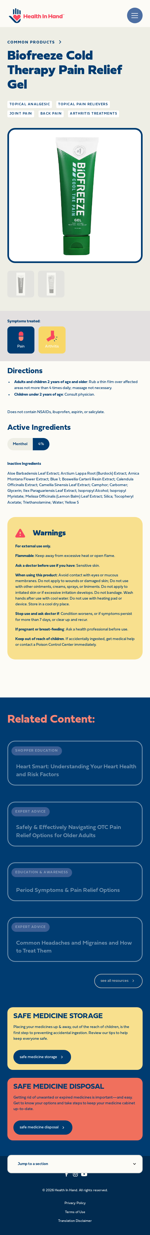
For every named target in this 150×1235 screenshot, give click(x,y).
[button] (74, 1164)
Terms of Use (75, 1212)
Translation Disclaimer (75, 1221)
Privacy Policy (75, 1203)
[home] (36, 15)
